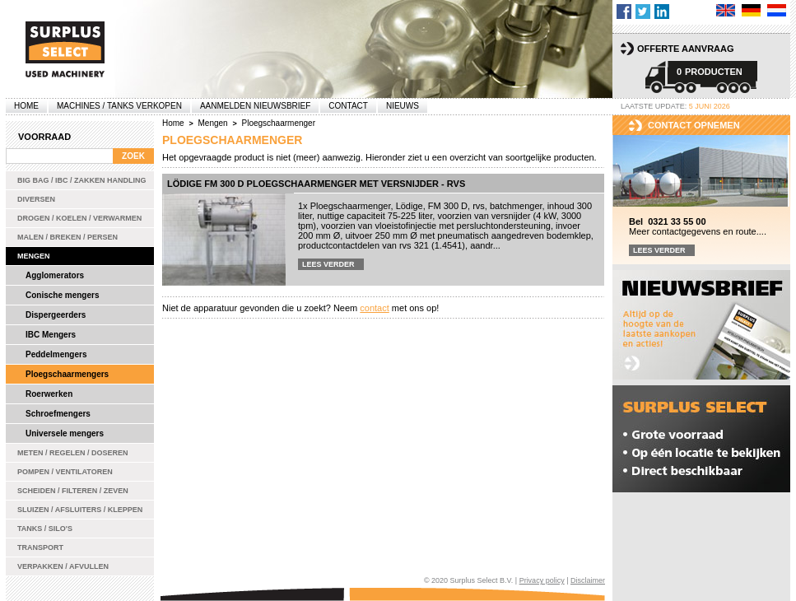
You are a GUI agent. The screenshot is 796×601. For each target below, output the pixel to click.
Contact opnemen (694, 125)
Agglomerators (55, 275)
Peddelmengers (56, 354)
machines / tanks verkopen (119, 105)
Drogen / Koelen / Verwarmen (79, 218)
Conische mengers (62, 295)
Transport (40, 547)
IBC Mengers (51, 334)
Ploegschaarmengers (67, 374)
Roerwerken (49, 393)
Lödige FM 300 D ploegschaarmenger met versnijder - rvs (316, 184)
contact (374, 308)
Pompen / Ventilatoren (65, 472)
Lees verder (328, 264)
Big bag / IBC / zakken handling (82, 180)
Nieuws (402, 105)
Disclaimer (587, 580)
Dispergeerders (56, 314)
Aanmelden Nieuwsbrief (255, 105)
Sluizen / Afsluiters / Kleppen (79, 509)
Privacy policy (542, 580)
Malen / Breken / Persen (67, 237)
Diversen (36, 199)
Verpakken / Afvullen (63, 566)
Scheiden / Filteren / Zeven (72, 491)
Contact (348, 105)
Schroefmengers (58, 413)
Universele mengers (65, 433)
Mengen (33, 256)
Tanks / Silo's (44, 528)
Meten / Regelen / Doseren (72, 453)
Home (26, 105)
